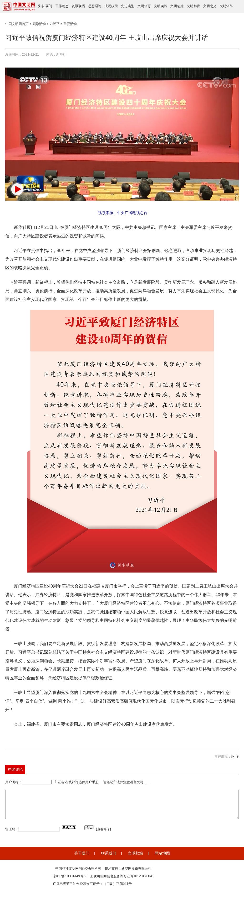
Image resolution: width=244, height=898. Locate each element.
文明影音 (193, 6)
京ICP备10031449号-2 (69, 882)
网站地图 (162, 859)
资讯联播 (78, 6)
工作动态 (62, 6)
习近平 (55, 24)
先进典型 (127, 6)
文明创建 (177, 6)
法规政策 (111, 6)
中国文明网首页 (17, 24)
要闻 (49, 6)
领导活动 (39, 24)
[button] (17, 189)
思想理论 (95, 6)
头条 (41, 6)
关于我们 (81, 859)
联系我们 (108, 859)
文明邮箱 (135, 859)
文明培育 (144, 6)
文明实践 (160, 6)
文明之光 (210, 6)
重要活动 (70, 24)
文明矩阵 (226, 6)
